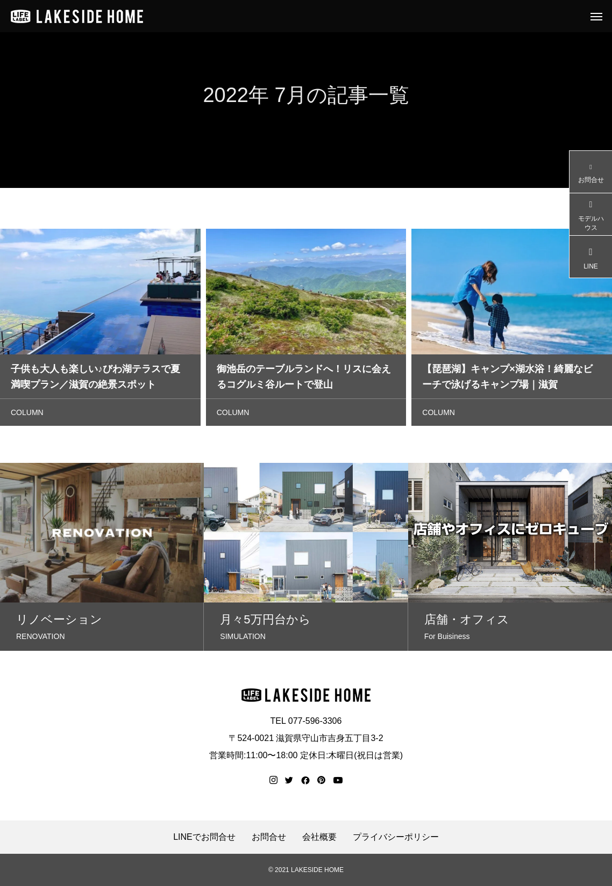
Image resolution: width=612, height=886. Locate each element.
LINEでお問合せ (204, 837)
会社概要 (319, 837)
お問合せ (269, 837)
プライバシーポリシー (396, 837)
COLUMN (27, 414)
